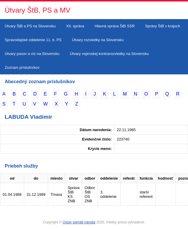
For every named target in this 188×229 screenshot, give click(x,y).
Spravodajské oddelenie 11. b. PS (33, 40)
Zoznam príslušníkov (22, 67)
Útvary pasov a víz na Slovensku (32, 53)
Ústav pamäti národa (79, 222)
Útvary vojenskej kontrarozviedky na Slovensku (109, 53)
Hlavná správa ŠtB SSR (115, 26)
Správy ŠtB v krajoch (162, 26)
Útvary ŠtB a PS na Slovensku (30, 26)
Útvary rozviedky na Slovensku (97, 40)
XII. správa (75, 26)
